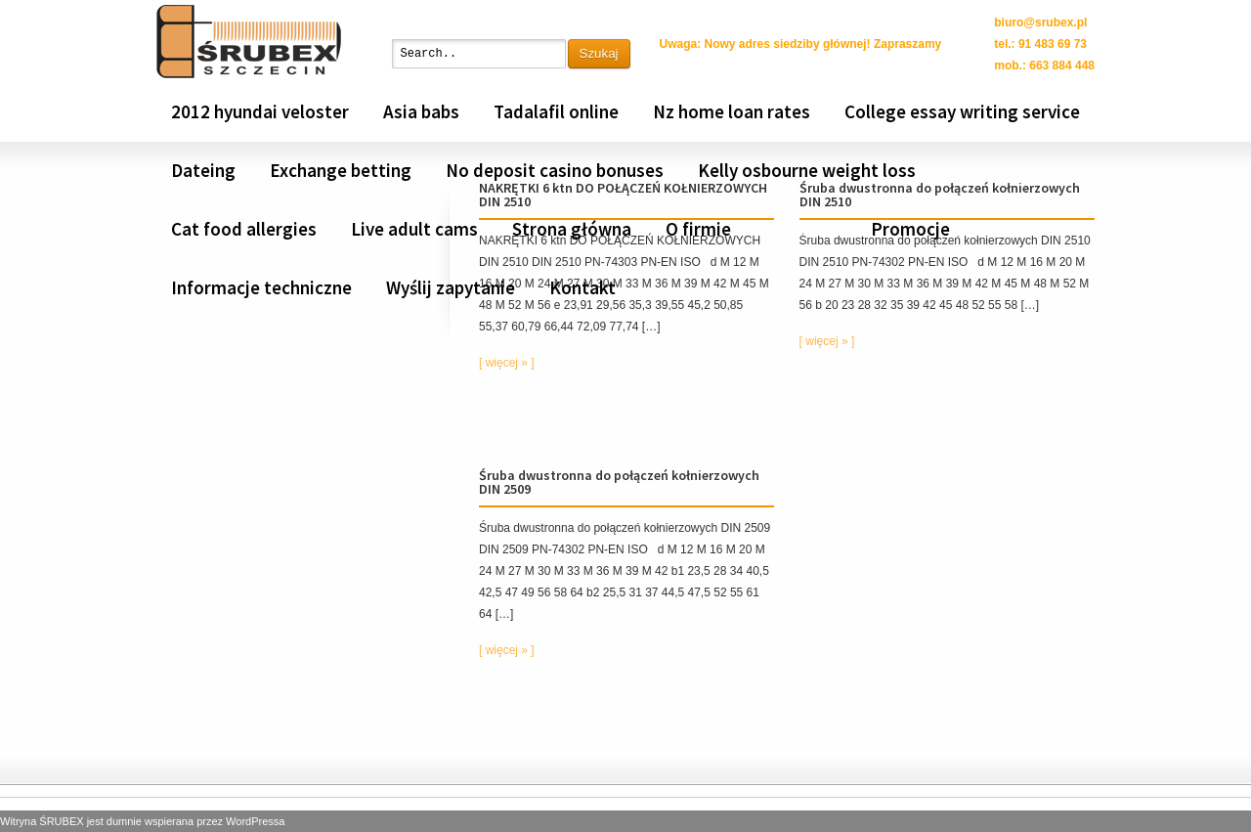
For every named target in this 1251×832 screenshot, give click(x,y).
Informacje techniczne (261, 287)
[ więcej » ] (507, 363)
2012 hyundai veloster (260, 111)
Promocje (910, 229)
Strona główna (571, 229)
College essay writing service (962, 111)
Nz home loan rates (731, 111)
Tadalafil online (556, 111)
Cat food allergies (244, 229)
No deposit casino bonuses (555, 170)
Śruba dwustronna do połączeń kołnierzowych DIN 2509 (619, 482)
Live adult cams (414, 229)
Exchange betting (340, 170)
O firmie (698, 229)
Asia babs (421, 111)
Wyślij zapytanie (450, 287)
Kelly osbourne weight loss (807, 170)
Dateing (203, 170)
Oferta (792, 229)
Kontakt (582, 287)
